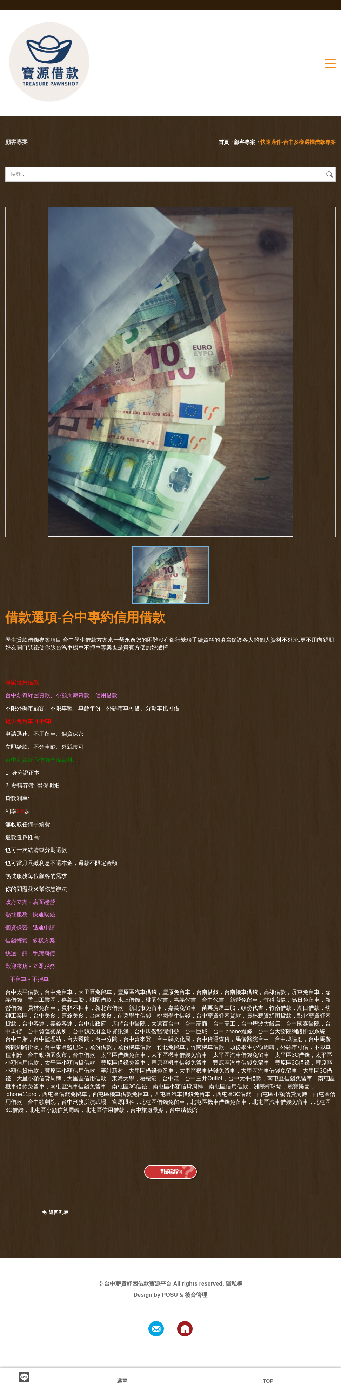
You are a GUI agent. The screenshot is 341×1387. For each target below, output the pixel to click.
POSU (170, 1295)
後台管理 (196, 1295)
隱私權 (234, 1284)
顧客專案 (244, 142)
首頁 (224, 142)
